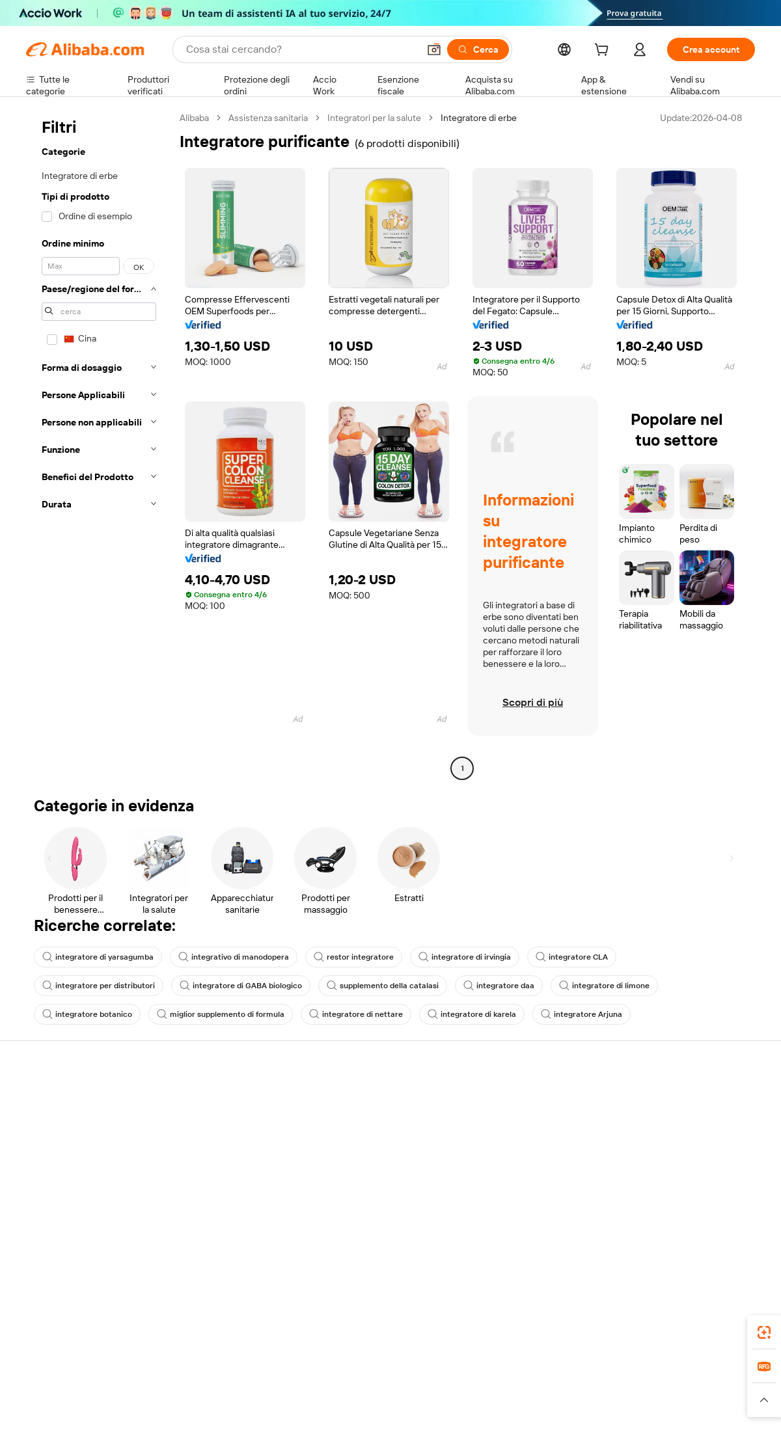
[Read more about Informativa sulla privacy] (529, 1406)
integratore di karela (472, 1014)
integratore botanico (87, 1014)
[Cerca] (478, 49)
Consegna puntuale (215, 1149)
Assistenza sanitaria (268, 118)
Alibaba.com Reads (363, 1174)
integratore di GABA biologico (241, 985)
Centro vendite (505, 1125)
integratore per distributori (98, 985)
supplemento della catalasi (383, 985)
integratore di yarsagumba (98, 957)
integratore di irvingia (464, 957)
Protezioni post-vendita (222, 1174)
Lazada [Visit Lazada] (408, 1386)
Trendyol (546, 1386)
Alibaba (194, 118)
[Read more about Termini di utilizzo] (622, 1406)
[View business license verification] (503, 1431)
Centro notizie (653, 1149)
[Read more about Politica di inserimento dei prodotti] (238, 1406)
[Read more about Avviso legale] (132, 1406)
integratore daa (498, 985)
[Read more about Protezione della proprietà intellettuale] (394, 1406)
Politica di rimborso (214, 1125)
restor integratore (354, 957)
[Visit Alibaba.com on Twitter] (670, 1226)
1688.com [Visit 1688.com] (239, 1386)
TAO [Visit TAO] (509, 1386)
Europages (597, 1386)
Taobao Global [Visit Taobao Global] (461, 1386)
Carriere (641, 1174)
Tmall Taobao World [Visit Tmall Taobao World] (309, 1386)
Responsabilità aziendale (674, 1125)
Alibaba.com (536, 1328)
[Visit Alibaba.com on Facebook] (631, 1226)
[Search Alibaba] (301, 49)
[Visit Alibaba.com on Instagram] (689, 1226)
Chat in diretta (54, 1125)
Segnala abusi (53, 1199)
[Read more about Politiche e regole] (62, 1406)
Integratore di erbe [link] (479, 118)
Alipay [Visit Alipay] (371, 1386)
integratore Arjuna (581, 1014)
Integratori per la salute (374, 118)
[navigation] (99, 444)
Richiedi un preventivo (370, 1100)
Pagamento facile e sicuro (228, 1100)
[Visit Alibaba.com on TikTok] (728, 1226)
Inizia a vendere (506, 1100)
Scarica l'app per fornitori (525, 1199)
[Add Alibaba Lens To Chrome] (216, 1328)
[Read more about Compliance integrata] (709, 1406)
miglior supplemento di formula (220, 1014)
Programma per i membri (375, 1125)
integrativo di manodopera (233, 957)
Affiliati (489, 1174)
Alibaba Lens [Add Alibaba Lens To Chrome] (91, 1328)
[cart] (604, 51)
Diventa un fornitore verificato (536, 1149)
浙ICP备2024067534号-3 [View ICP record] (705, 1431)
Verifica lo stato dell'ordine (79, 1149)
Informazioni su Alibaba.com (681, 1100)
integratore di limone (604, 985)
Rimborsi (44, 1174)
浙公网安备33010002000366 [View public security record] (576, 1431)
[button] (434, 49)
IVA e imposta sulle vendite (380, 1149)
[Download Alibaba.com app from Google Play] (711, 1328)
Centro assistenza (62, 1100)
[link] (764, 1332)
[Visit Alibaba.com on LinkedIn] (650, 1226)
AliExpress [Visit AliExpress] (187, 1386)
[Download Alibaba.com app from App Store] (615, 1328)
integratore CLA (572, 957)
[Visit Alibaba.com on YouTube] (709, 1226)
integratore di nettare (356, 1014)
